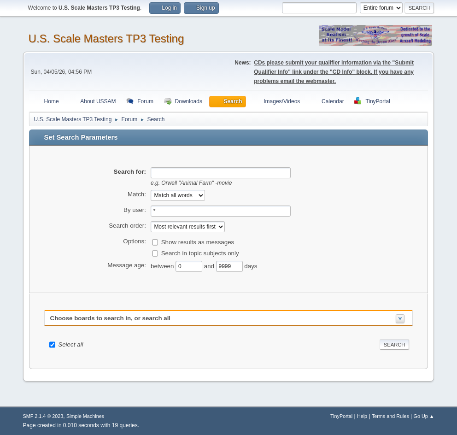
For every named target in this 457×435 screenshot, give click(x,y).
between (163, 265)
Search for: (130, 171)
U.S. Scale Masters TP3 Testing (106, 38)
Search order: (127, 225)
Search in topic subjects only (200, 252)
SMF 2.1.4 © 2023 (43, 416)
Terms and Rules (390, 416)
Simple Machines (85, 416)
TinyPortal (341, 416)
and (210, 265)
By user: (134, 209)
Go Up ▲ (424, 416)
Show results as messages (197, 241)
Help (362, 416)
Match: (137, 194)
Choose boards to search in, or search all (110, 318)
